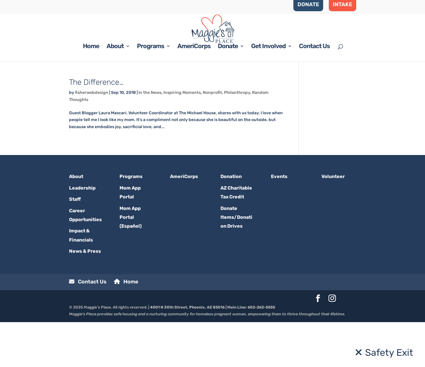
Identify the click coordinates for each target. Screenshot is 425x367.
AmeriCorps (193, 91)
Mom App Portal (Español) (131, 262)
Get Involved (268, 91)
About (115, 91)
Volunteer (333, 221)
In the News (149, 137)
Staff (75, 244)
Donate (228, 91)
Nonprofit (212, 137)
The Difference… (96, 127)
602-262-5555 (261, 352)
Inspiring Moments (182, 137)
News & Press (85, 296)
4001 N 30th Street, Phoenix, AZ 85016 (187, 352)
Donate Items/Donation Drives (236, 262)
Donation (231, 221)
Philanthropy (237, 137)
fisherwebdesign (91, 137)
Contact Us (314, 91)
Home (91, 91)
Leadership (82, 232)
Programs (150, 91)
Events (279, 221)
